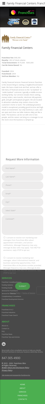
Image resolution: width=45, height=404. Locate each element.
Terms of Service (28, 330)
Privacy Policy (15, 330)
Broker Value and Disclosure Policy (15, 367)
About (22, 388)
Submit (22, 323)
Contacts (22, 399)
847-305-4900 (11, 357)
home (22, 384)
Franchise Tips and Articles (11, 337)
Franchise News (7, 334)
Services (22, 392)
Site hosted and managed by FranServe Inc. (16, 375)
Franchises (22, 395)
